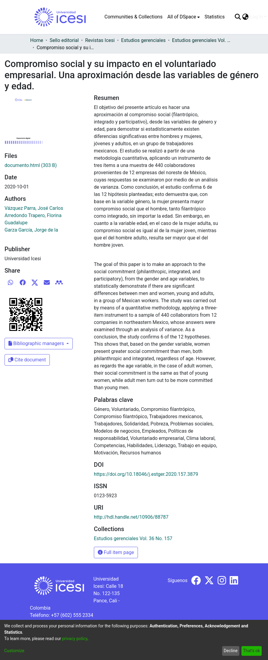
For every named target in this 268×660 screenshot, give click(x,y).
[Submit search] (237, 17)
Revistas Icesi (100, 40)
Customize (14, 650)
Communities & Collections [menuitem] (133, 17)
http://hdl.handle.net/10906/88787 (131, 517)
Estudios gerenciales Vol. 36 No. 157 (202, 40)
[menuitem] (183, 17)
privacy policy (74, 638)
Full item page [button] (116, 552)
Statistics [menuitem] (215, 17)
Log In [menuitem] (256, 17)
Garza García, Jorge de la (31, 230)
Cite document (27, 360)
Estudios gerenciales (143, 40)
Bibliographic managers (36, 343)
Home (36, 40)
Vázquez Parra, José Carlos (34, 208)
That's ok (251, 650)
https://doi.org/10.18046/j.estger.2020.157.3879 (146, 474)
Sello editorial (63, 40)
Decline (231, 650)
